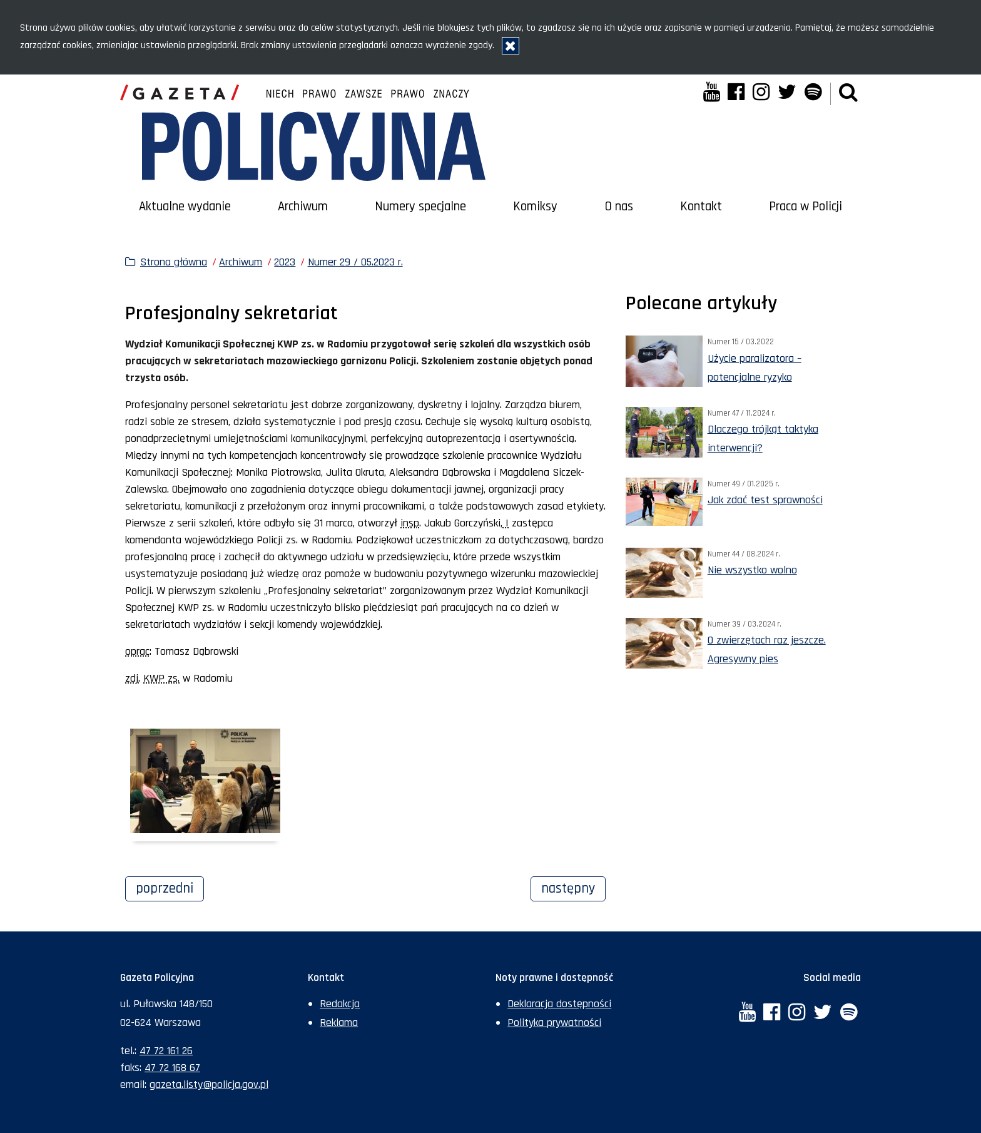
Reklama (339, 1022)
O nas (619, 206)
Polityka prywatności (554, 1022)
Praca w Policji (805, 206)
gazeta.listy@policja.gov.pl (209, 1084)
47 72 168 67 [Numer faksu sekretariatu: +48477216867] (172, 1067)
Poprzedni (170, 887)
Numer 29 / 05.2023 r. (355, 262)
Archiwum (303, 206)
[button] (848, 93)
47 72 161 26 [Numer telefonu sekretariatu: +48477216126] (166, 1050)
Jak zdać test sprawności (765, 500)
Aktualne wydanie (185, 206)
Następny (573, 887)
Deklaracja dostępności (559, 1004)
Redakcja (340, 1004)
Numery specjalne (420, 206)
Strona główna (173, 262)
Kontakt (701, 206)
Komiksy (535, 206)
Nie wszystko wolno (752, 570)
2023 (284, 262)
